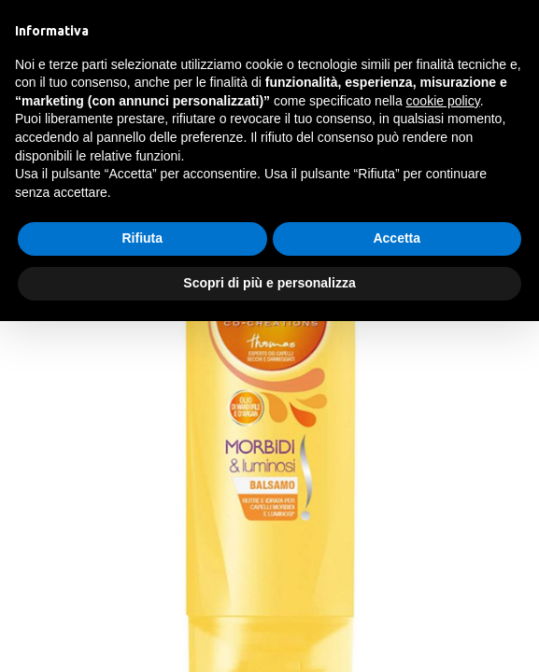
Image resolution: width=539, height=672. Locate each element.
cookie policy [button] (443, 100)
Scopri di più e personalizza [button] (269, 282)
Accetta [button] (396, 238)
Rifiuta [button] (142, 238)
